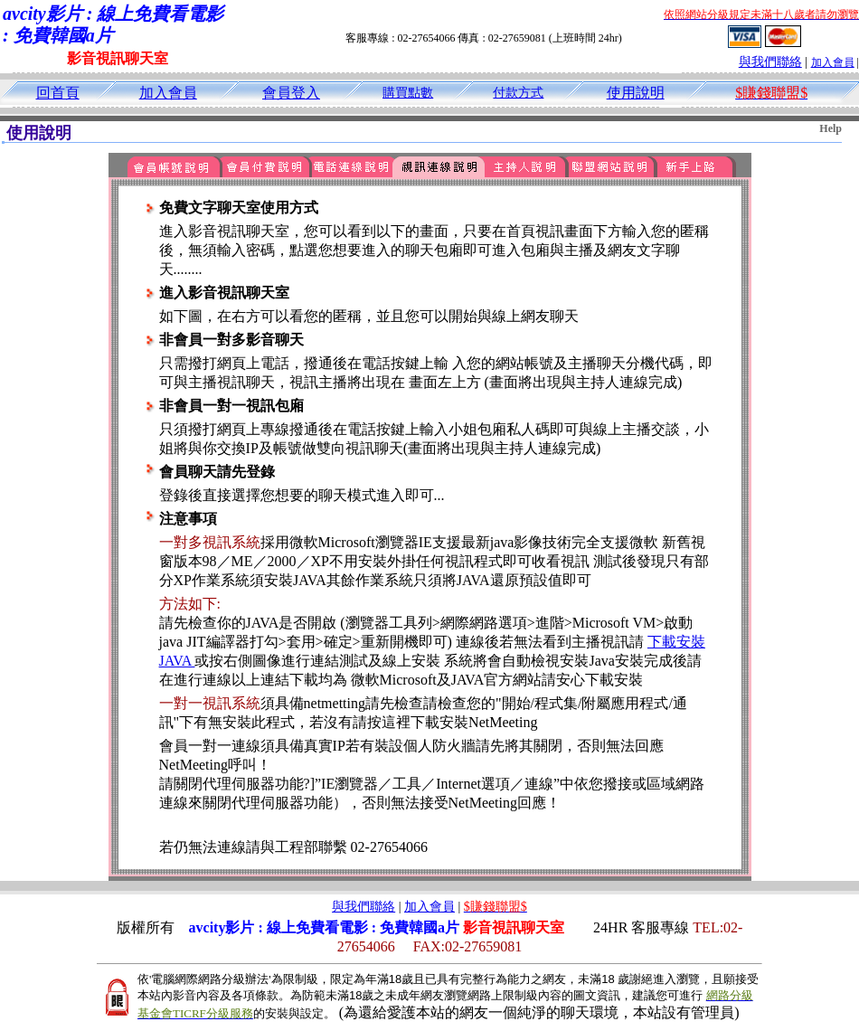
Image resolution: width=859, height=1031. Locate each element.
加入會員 (832, 62)
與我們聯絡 (770, 62)
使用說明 (636, 92)
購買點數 (407, 92)
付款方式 (518, 92)
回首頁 (58, 92)
